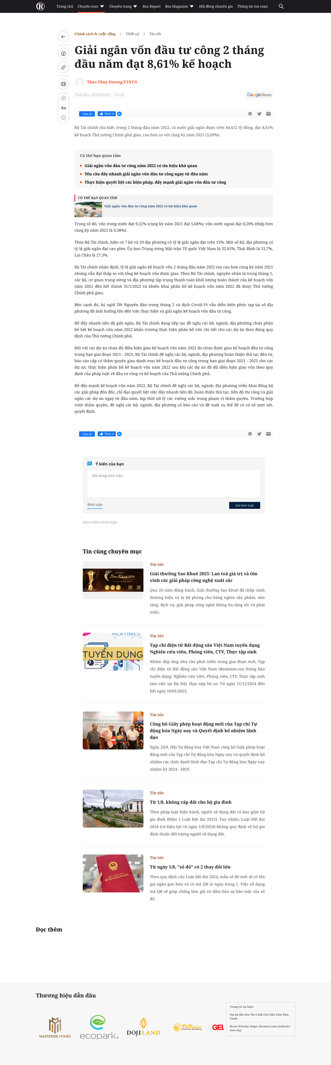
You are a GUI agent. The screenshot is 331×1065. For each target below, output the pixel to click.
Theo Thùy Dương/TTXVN (112, 82)
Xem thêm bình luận (100, 522)
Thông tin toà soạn (252, 6)
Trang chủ (65, 6)
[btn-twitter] (259, 114)
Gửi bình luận (244, 505)
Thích (107, 114)
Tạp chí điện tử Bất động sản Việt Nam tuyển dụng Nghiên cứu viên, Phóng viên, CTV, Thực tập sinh (205, 648)
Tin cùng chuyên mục (112, 551)
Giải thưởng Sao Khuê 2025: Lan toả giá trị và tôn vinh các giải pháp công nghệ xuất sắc (203, 577)
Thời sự (132, 34)
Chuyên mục (91, 6)
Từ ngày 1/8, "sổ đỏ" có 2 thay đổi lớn (190, 867)
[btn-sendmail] (268, 114)
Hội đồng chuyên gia (216, 6)
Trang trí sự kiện (241, 1007)
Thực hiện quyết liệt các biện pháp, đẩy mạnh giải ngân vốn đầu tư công (155, 182)
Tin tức (155, 34)
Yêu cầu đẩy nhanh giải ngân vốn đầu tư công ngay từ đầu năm (146, 174)
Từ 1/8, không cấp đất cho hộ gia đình (190, 802)
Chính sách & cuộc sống (94, 34)
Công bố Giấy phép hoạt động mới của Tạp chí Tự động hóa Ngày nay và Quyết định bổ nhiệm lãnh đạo (203, 730)
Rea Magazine (179, 6)
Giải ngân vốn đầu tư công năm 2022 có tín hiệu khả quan (141, 165)
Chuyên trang (123, 6)
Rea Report (151, 6)
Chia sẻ (87, 114)
